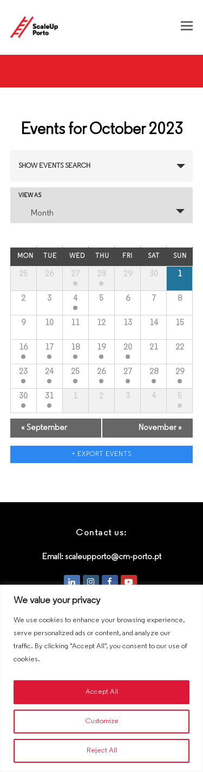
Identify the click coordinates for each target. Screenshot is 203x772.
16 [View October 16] (23, 347)
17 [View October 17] (49, 347)
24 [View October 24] (49, 372)
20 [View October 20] (127, 347)
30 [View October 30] (23, 396)
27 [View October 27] (127, 372)
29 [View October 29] (179, 372)
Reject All (102, 750)
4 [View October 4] (75, 298)
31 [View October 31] (49, 396)
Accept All (102, 692)
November (160, 428)
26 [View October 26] (101, 372)
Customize (101, 721)
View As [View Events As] (29, 196)
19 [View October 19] (101, 347)
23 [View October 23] (23, 372)
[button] (187, 27)
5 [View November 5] (180, 396)
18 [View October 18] (75, 347)
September (44, 428)
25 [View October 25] (75, 372)
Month (36, 212)
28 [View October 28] (153, 372)
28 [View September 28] (101, 274)
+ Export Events (102, 454)
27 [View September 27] (75, 274)
